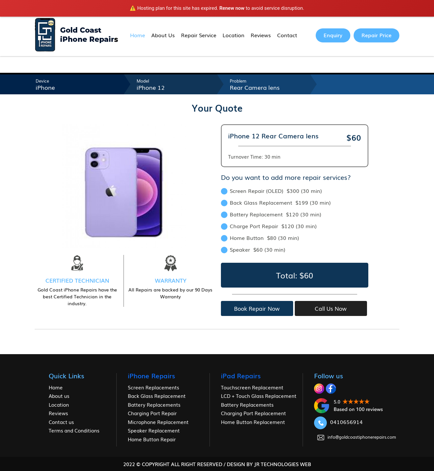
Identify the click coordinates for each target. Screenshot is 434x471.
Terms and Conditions (74, 430)
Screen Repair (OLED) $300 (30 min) (271, 191)
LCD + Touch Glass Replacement (258, 395)
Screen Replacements (153, 387)
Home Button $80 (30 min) (260, 238)
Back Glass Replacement (157, 395)
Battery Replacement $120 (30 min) (271, 214)
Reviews (261, 35)
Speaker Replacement (154, 430)
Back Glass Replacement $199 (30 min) (276, 202)
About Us (163, 35)
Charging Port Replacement (253, 412)
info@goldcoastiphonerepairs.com (356, 437)
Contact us (61, 421)
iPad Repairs (241, 375)
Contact (287, 35)
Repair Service (198, 35)
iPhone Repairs (151, 375)
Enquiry (333, 35)
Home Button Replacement (253, 421)
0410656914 (338, 422)
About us (59, 395)
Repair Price (376, 35)
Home (137, 35)
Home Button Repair (152, 439)
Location (233, 35)
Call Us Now (331, 308)
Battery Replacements (154, 404)
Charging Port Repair (152, 412)
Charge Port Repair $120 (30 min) (269, 226)
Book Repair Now (257, 308)
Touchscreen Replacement (252, 387)
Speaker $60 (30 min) (253, 249)
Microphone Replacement (158, 421)
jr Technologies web (282, 463)
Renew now (231, 8)
